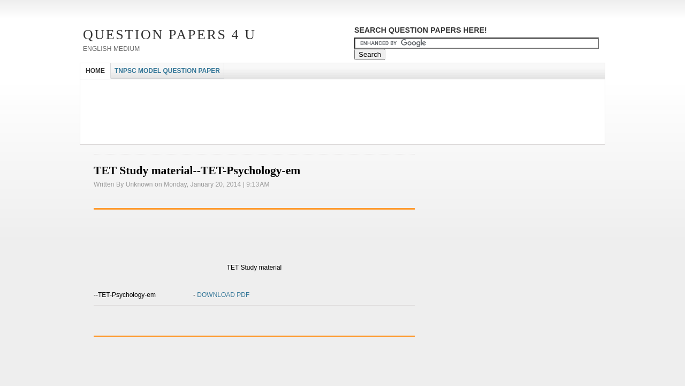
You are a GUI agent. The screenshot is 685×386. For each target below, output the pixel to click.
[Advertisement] (275, 89)
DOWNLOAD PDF (222, 295)
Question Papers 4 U (169, 34)
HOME (95, 71)
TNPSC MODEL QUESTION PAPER (167, 71)
